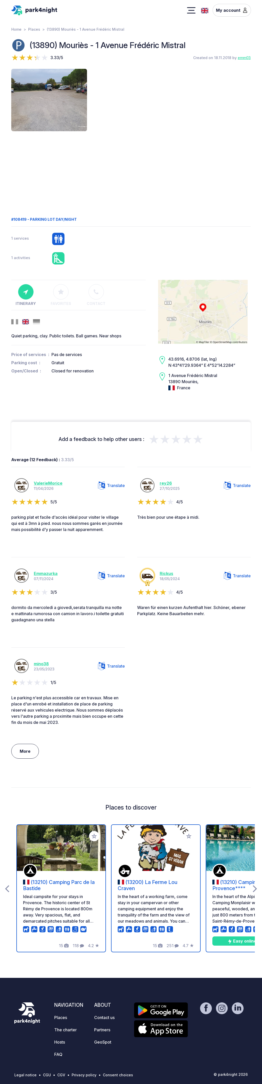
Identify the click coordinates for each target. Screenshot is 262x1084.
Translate (111, 485)
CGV (61, 1075)
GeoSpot (102, 1042)
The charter (65, 1029)
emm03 (244, 58)
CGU (47, 1075)
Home (16, 29)
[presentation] (7, 888)
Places (34, 29)
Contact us (104, 1017)
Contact (96, 295)
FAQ (58, 1054)
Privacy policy (84, 1075)
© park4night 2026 (231, 1074)
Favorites (61, 295)
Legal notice (25, 1075)
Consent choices (118, 1075)
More (25, 751)
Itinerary (26, 295)
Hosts (59, 1042)
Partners (102, 1029)
